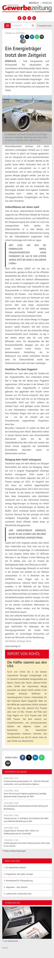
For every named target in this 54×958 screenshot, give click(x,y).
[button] (33, 25)
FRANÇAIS (47, 3)
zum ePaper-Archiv (11, 941)
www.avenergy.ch (12, 646)
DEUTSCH (33, 3)
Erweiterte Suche (44, 26)
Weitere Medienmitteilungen (15, 851)
